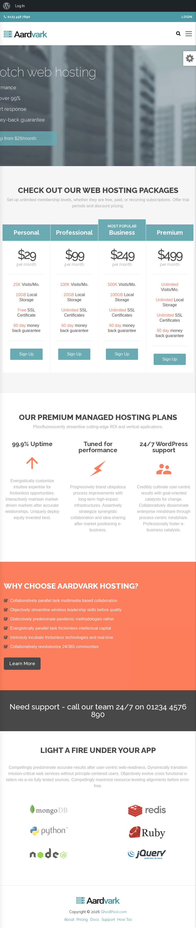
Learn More (22, 663)
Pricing (82, 919)
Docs (94, 919)
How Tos (124, 919)
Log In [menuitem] (20, 6)
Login (186, 17)
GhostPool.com (114, 912)
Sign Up (26, 354)
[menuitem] (6, 6)
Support (108, 919)
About (69, 919)
